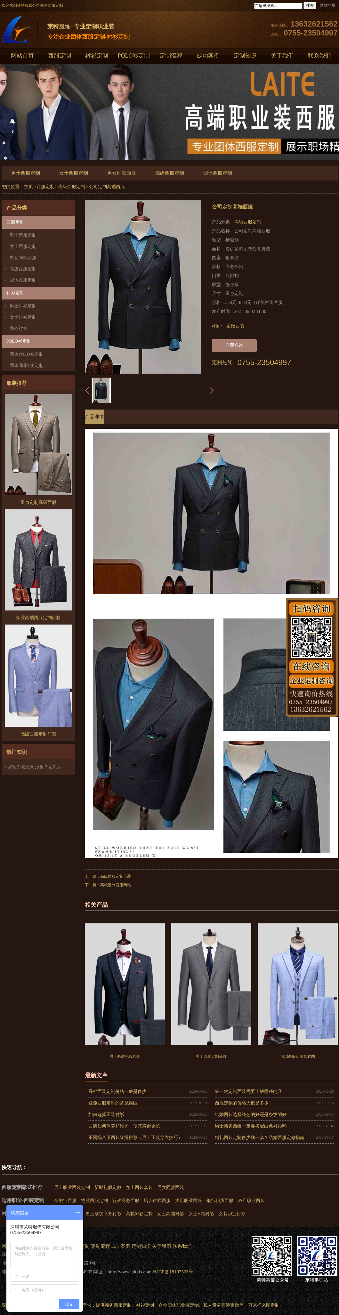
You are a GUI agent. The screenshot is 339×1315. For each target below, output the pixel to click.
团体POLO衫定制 (27, 354)
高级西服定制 (169, 173)
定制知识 (245, 55)
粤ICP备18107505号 (172, 1271)
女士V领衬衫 (201, 1213)
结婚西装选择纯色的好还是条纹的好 (251, 1114)
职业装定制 (187, 1305)
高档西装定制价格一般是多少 (117, 1091)
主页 (28, 186)
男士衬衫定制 (23, 306)
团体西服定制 (217, 173)
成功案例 (208, 55)
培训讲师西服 (157, 1200)
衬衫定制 (96, 55)
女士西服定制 (73, 173)
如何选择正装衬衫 (106, 1114)
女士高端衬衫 (170, 1213)
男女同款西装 (170, 1187)
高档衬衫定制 (139, 1213)
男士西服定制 (25, 173)
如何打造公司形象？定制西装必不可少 (46, 766)
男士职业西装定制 (72, 1187)
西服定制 (59, 55)
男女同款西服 (121, 173)
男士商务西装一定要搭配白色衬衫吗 (251, 1126)
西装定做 (230, 1305)
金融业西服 (65, 1200)
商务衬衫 (19, 328)
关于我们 (282, 55)
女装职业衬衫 (232, 1213)
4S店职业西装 (251, 1200)
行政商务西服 (125, 1200)
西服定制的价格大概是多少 (242, 1103)
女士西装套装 (139, 1187)
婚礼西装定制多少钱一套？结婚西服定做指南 (259, 1137)
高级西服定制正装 (115, 876)
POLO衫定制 (133, 55)
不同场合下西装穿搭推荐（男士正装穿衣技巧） (135, 1137)
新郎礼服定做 (107, 1187)
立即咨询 (234, 345)
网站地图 (327, 5)
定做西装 (235, 325)
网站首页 (22, 55)
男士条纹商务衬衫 (103, 1213)
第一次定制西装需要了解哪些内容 (248, 1091)
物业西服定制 (94, 1200)
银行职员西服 (219, 1200)
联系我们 (182, 1246)
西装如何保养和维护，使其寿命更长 (124, 1126)
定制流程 (170, 55)
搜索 (310, 5)
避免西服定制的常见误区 (113, 1103)
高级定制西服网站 (115, 885)
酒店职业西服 (188, 1200)
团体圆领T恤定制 (27, 365)
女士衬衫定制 (23, 317)
